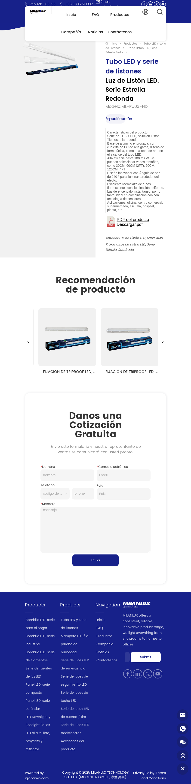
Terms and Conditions (154, 775)
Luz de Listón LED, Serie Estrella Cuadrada (130, 247)
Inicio (113, 44)
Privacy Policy (143, 773)
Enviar (95, 560)
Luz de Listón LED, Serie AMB (141, 238)
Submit (145, 657)
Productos (130, 44)
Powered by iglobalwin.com (37, 775)
